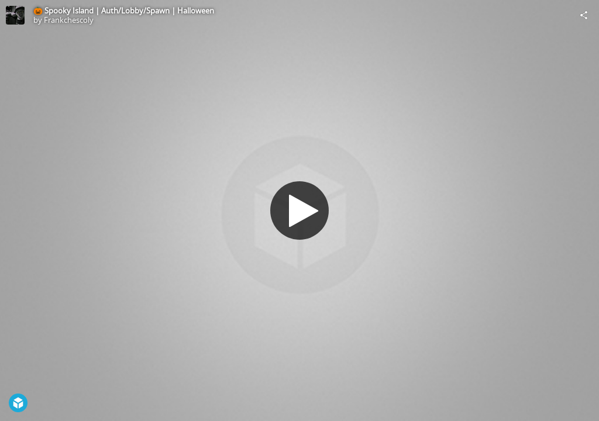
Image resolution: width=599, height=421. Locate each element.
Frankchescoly (69, 20)
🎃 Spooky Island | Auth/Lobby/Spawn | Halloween (123, 10)
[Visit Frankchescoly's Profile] (15, 15)
